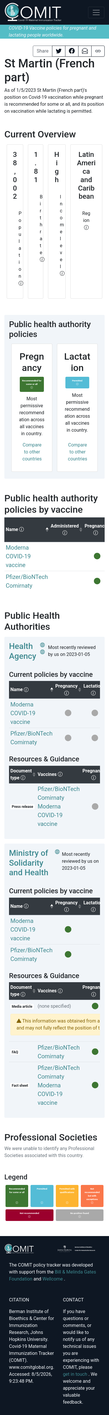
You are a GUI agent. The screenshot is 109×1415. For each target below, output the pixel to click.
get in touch (75, 1374)
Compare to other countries (32, 452)
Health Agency (22, 651)
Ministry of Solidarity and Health (28, 862)
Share (43, 51)
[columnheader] (26, 529)
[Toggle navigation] (96, 12)
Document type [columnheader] (23, 774)
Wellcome (53, 1279)
